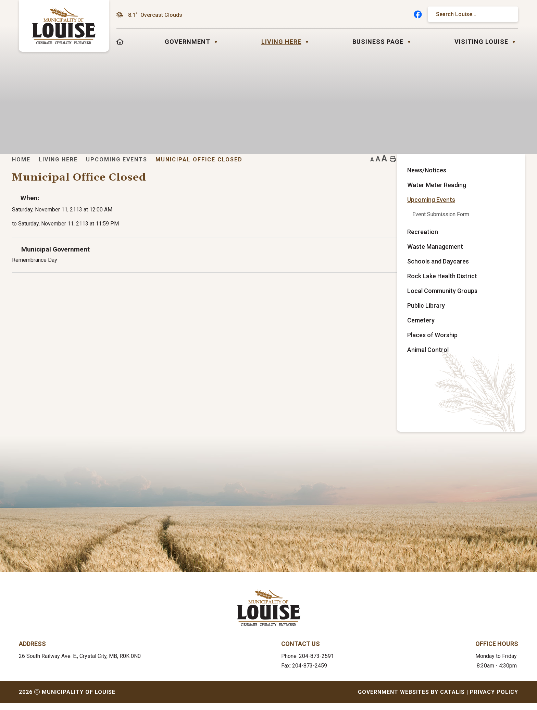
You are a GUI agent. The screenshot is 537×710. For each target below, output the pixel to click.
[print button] (507, 169)
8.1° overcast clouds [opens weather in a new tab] (155, 15)
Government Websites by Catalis (411, 699)
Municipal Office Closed (341, 170)
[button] (506, 14)
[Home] (120, 42)
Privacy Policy (494, 699)
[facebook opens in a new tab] (418, 14)
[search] (469, 14)
